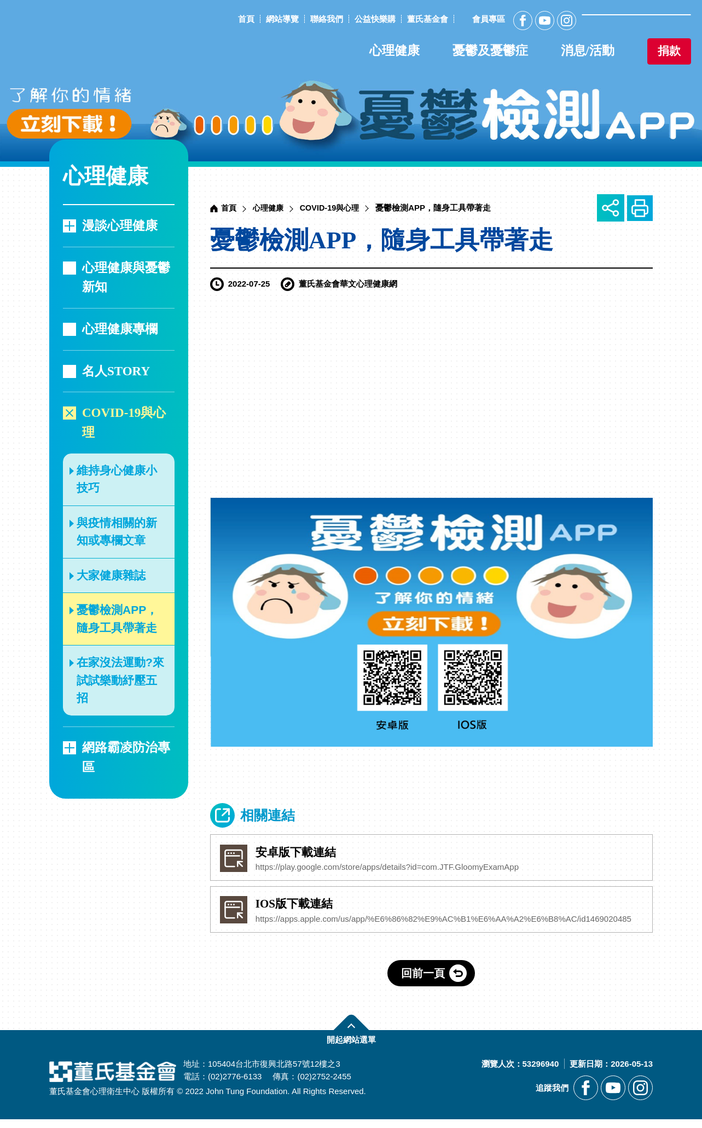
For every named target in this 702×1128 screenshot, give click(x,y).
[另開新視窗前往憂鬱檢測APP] (351, 80)
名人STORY (116, 371)
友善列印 (639, 208)
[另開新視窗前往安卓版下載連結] (431, 858)
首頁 (229, 207)
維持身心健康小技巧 (117, 479)
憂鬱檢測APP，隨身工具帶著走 (117, 618)
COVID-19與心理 (124, 422)
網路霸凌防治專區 (126, 757)
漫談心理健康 (120, 225)
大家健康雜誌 (111, 575)
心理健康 (394, 50)
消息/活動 (587, 50)
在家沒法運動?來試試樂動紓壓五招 (120, 680)
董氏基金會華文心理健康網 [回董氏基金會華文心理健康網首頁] (91, 37)
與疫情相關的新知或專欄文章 (117, 531)
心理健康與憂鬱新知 (126, 277)
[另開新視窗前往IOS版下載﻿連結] (431, 914)
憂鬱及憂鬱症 (490, 50)
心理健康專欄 (120, 329)
